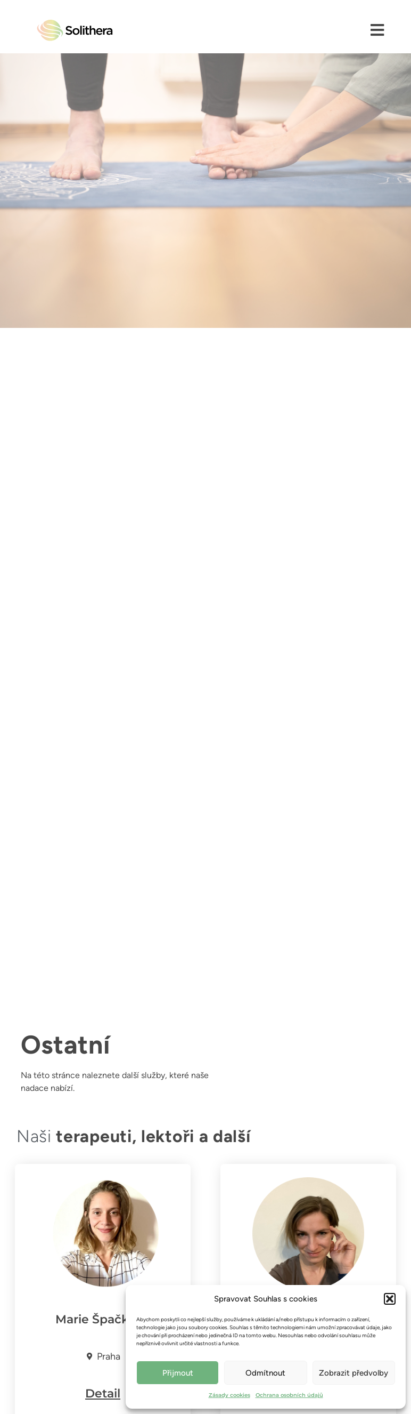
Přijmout (177, 1373)
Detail (102, 1393)
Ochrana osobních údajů (289, 1395)
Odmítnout (265, 1373)
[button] (389, 1299)
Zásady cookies (229, 1395)
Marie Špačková (102, 1319)
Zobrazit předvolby (353, 1373)
